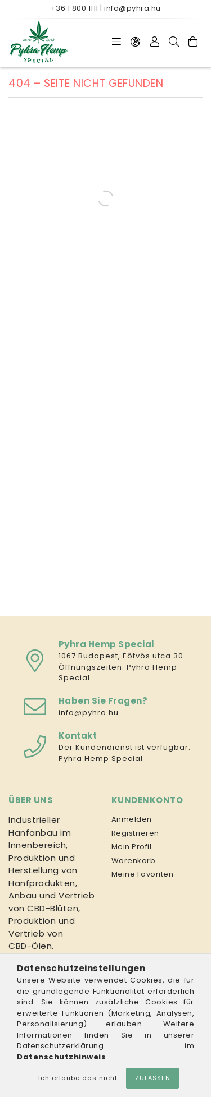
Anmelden (131, 819)
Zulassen (152, 1077)
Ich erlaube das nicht (78, 1077)
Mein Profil (131, 846)
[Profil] (154, 42)
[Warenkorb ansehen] (193, 42)
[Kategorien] (116, 42)
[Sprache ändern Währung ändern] (135, 42)
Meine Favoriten (142, 874)
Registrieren (135, 833)
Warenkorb (133, 860)
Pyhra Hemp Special (101, 758)
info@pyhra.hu (132, 8)
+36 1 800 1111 (74, 8)
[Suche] (173, 42)
